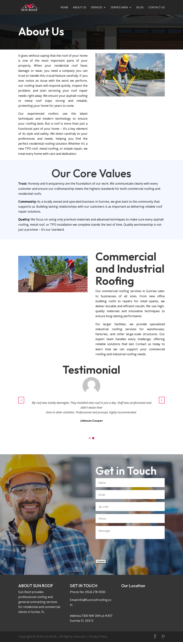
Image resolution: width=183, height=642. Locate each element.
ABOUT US (79, 7)
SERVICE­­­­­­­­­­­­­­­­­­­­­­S (96, 7)
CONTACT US (156, 7)
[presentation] (123, 551)
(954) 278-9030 (95, 592)
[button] (89, 438)
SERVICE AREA (119, 7)
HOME (64, 7)
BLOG (140, 7)
